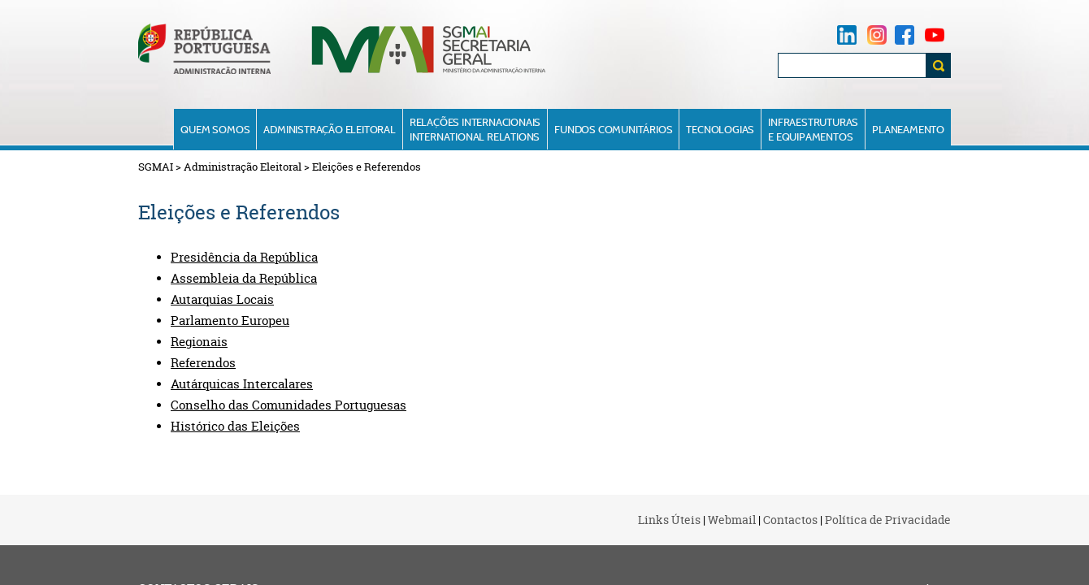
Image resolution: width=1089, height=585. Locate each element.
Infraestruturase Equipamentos (813, 129)
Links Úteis (669, 519)
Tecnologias (720, 129)
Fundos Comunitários (613, 129)
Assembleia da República (244, 279)
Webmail (732, 519)
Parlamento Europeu (230, 321)
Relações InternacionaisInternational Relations (475, 129)
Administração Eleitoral (329, 129)
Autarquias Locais (222, 300)
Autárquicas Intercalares (242, 384)
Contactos (790, 519)
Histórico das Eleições (235, 426)
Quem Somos (214, 129)
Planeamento (908, 129)
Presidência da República (244, 257)
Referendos (203, 363)
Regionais (199, 342)
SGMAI (155, 166)
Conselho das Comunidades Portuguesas (288, 405)
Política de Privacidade (888, 519)
